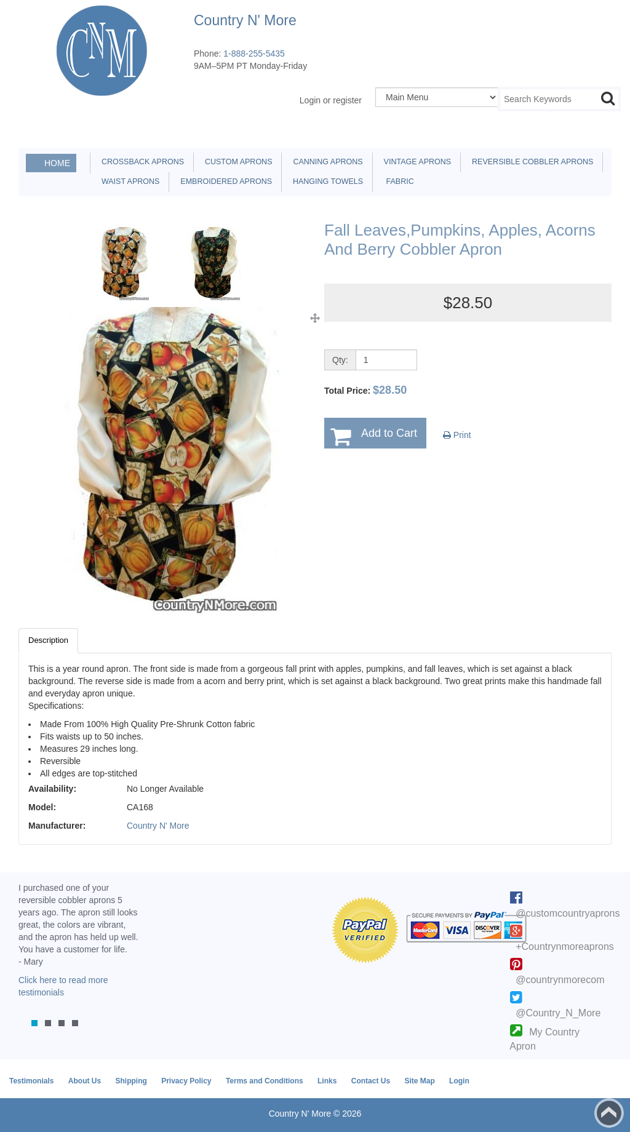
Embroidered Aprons (224, 181)
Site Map (419, 1081)
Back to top (609, 1113)
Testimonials (31, 1081)
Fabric (397, 181)
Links (327, 1081)
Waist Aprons (128, 181)
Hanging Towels (326, 181)
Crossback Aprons (140, 161)
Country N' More (158, 826)
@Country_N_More (558, 1013)
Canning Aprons (325, 161)
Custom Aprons (236, 161)
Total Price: (365, 390)
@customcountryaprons (568, 913)
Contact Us (370, 1081)
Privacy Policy (186, 1081)
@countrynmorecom (560, 980)
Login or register (331, 100)
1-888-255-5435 (254, 53)
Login (459, 1081)
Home (57, 163)
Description (48, 640)
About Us (84, 1081)
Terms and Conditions (264, 1081)
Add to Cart (389, 433)
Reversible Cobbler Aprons (530, 161)
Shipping (130, 1081)
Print (457, 435)
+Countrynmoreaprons (565, 946)
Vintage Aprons (415, 161)
